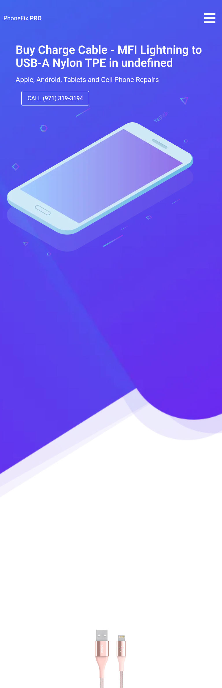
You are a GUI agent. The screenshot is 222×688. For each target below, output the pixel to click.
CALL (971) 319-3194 (55, 98)
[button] (209, 23)
